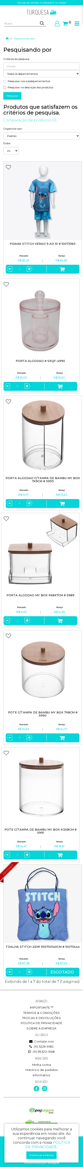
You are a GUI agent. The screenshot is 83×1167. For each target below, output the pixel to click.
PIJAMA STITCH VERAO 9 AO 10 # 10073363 (42, 243)
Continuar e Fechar (41, 1155)
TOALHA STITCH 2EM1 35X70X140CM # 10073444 (43, 946)
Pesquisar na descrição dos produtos (28, 87)
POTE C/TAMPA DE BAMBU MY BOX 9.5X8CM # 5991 (40, 831)
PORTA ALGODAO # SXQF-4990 (40, 360)
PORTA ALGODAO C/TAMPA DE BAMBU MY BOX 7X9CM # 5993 (43, 479)
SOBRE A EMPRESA (41, 1028)
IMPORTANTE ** (41, 1007)
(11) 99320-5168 (41, 1051)
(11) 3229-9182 (41, 1046)
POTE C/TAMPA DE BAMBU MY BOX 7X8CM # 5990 (42, 714)
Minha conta (41, 1064)
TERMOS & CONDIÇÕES (41, 1013)
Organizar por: (13, 128)
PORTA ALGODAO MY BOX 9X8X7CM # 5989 (40, 595)
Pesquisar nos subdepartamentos (26, 81)
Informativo (41, 1075)
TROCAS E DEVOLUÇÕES (41, 1018)
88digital (53, 1162)
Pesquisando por (24, 38)
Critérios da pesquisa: (16, 59)
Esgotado (62, 972)
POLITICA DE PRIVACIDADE (41, 1023)
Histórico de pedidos (41, 1070)
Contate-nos (41, 1041)
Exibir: (7, 143)
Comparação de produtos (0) (30, 120)
